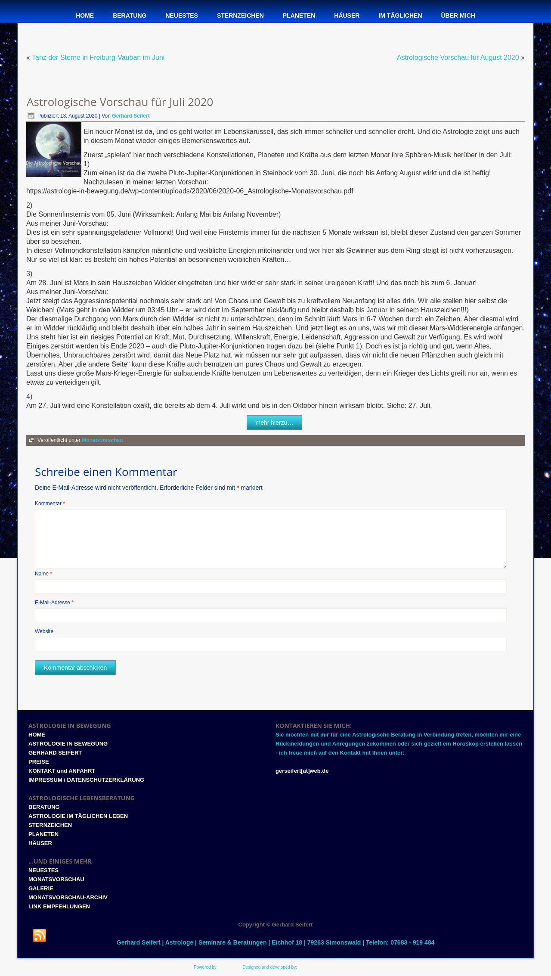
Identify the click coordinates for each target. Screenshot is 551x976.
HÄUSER (40, 843)
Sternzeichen (240, 15)
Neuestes (181, 15)
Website (44, 631)
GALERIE (40, 888)
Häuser (346, 15)
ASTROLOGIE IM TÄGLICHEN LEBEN (78, 816)
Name (43, 574)
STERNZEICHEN (50, 825)
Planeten (299, 15)
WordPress (228, 967)
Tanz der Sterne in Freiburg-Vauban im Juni (98, 57)
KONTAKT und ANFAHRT (61, 771)
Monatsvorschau (102, 440)
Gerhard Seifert (130, 116)
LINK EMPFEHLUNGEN (59, 906)
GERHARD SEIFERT (55, 752)
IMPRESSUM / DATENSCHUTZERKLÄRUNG (86, 780)
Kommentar (50, 503)
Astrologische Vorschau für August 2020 (458, 57)
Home (85, 15)
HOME (36, 734)
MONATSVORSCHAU (56, 879)
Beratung (129, 15)
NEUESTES (43, 870)
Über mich (458, 15)
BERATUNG (44, 807)
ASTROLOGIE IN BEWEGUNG (68, 743)
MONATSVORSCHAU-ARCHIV (68, 897)
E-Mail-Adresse (54, 603)
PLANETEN (43, 834)
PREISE (38, 761)
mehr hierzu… (275, 422)
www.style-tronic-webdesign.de (327, 967)
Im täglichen (400, 15)
